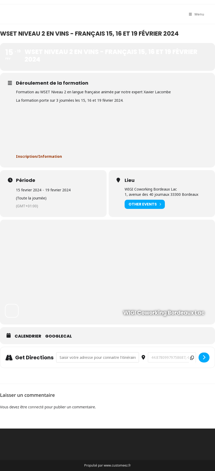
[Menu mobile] (196, 14)
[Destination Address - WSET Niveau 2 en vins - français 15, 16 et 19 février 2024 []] (172, 357)
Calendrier (28, 336)
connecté (36, 406)
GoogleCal (58, 336)
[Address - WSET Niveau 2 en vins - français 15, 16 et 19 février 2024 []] (97, 357)
